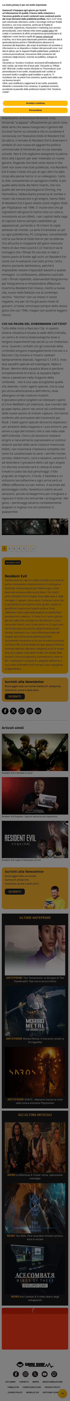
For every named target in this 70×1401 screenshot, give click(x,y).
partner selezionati (44, 36)
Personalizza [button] (35, 110)
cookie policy (48, 31)
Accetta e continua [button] (35, 103)
